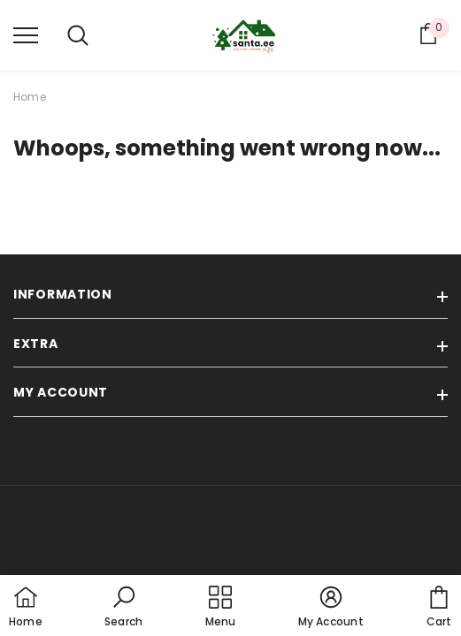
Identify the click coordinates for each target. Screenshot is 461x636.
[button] (123, 608)
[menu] (25, 34)
